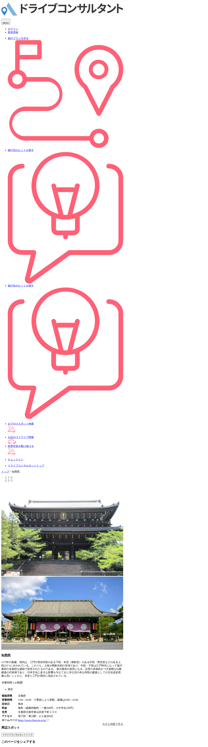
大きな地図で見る (112, 724)
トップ (5, 471)
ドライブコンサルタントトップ (17, 735)
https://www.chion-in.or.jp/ (33, 720)
